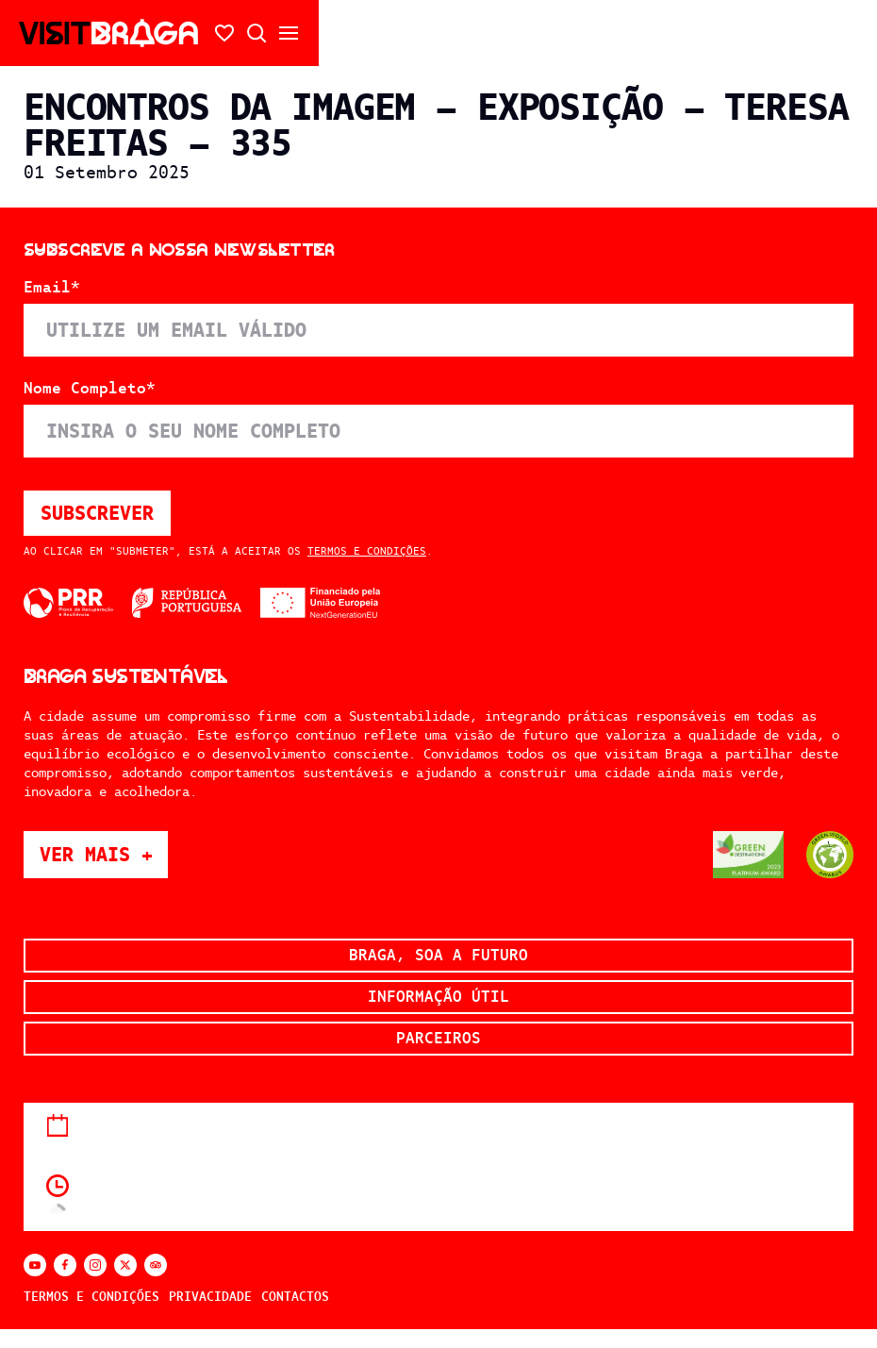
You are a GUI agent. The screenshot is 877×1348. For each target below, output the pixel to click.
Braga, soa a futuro (438, 955)
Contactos (295, 1297)
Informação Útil (438, 997)
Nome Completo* (90, 388)
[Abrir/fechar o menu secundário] (288, 33)
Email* (52, 287)
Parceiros (438, 1038)
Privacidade (210, 1297)
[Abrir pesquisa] (256, 33)
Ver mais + (104, 854)
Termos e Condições (366, 551)
